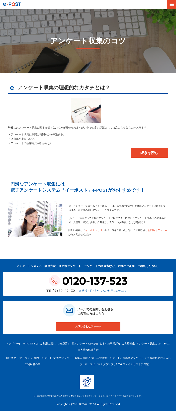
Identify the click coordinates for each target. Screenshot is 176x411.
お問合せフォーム (157, 230)
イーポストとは (93, 230)
